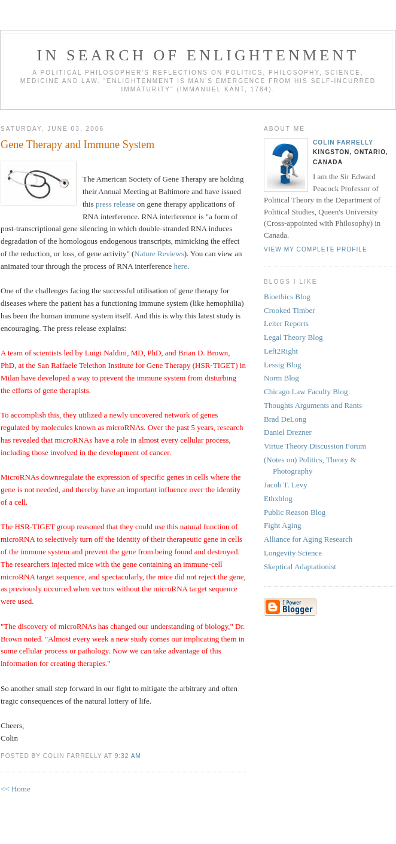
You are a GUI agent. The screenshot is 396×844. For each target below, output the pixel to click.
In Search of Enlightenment (198, 55)
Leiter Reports (286, 323)
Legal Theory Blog (293, 337)
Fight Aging (282, 525)
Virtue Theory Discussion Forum (315, 445)
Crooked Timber (289, 310)
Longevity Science (293, 552)
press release (115, 204)
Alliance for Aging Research (308, 539)
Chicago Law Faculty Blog (306, 391)
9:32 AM (128, 756)
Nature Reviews (159, 253)
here (180, 266)
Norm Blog (281, 377)
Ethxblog (278, 498)
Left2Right (281, 350)
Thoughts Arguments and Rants (313, 405)
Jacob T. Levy (285, 484)
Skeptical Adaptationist (300, 566)
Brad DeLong (285, 419)
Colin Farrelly (343, 142)
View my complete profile (315, 249)
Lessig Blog (282, 364)
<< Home (16, 788)
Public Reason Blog (294, 512)
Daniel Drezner (288, 432)
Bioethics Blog (287, 296)
